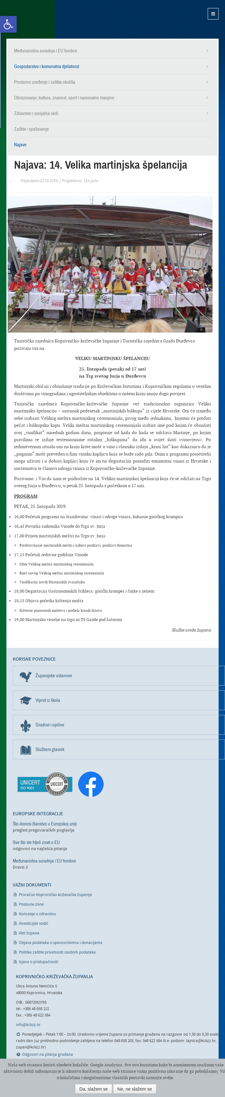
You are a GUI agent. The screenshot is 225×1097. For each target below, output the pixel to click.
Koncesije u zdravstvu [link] (37, 914)
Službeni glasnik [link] (50, 749)
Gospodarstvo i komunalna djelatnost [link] (46, 66)
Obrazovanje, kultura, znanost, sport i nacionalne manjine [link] (64, 98)
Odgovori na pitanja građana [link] (47, 1055)
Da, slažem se (93, 1089)
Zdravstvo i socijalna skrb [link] (36, 113)
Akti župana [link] (29, 933)
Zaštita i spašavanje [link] (31, 129)
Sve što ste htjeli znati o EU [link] (36, 842)
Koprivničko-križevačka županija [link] (37, 19)
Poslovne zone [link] (31, 904)
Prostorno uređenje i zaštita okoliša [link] (44, 82)
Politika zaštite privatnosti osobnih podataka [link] (57, 952)
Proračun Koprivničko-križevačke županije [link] (55, 895)
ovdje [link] (168, 1077)
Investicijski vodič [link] (33, 924)
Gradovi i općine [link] (50, 725)
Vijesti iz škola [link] (48, 700)
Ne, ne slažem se (134, 1089)
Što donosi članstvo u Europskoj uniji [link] (45, 824)
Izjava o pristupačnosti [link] (38, 962)
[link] (8, 24)
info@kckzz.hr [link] (28, 1025)
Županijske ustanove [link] (54, 675)
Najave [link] (20, 145)
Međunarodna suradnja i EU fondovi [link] (45, 51)
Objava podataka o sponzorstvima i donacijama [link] (60, 943)
